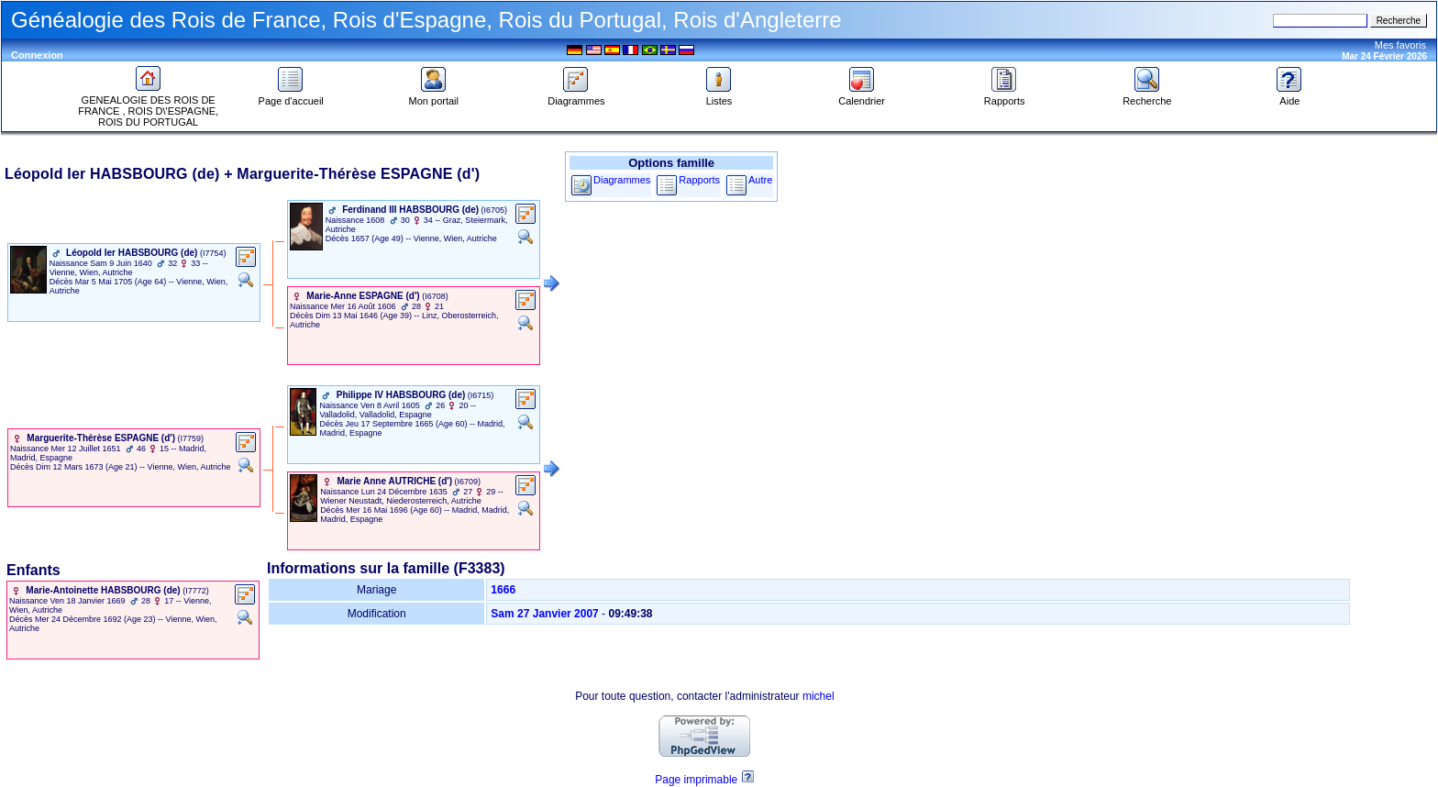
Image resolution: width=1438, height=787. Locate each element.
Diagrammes (576, 96)
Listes (719, 96)
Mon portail (434, 96)
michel (818, 696)
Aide (1289, 96)
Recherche (1147, 96)
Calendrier (861, 96)
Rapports (1004, 96)
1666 (503, 589)
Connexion (37, 55)
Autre (760, 179)
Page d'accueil (291, 96)
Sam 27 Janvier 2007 (544, 613)
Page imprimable (696, 779)
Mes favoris (1400, 44)
